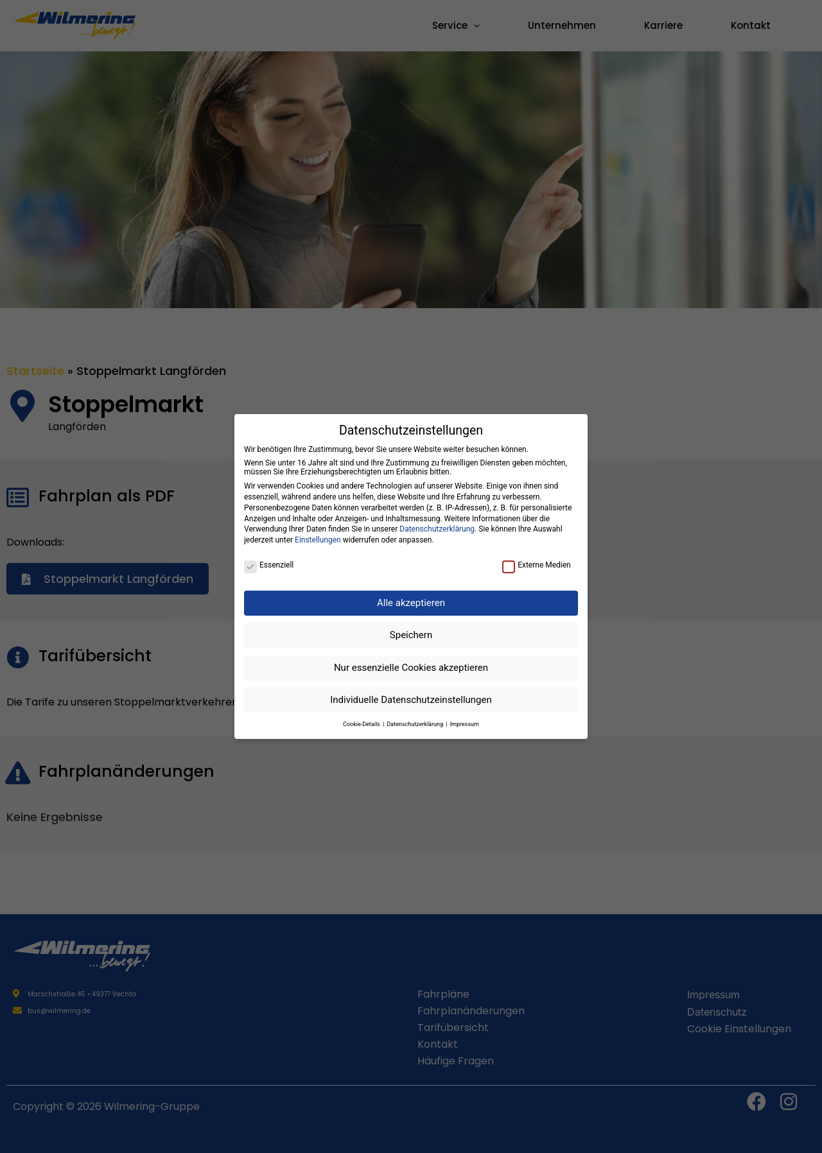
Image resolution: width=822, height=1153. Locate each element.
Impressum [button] (464, 724)
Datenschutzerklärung (437, 528)
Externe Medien (536, 564)
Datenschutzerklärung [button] (415, 724)
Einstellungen (318, 539)
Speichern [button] (411, 635)
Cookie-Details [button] (362, 724)
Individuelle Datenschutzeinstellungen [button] (411, 700)
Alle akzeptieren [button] (411, 603)
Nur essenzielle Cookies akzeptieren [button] (411, 667)
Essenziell (268, 564)
